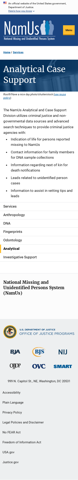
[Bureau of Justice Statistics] (39, 355)
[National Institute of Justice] (63, 350)
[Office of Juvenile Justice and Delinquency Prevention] (15, 367)
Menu (69, 30)
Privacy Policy (12, 412)
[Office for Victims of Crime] (39, 366)
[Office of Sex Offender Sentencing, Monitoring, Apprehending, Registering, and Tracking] (63, 365)
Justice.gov (10, 462)
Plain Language (13, 402)
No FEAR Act (11, 432)
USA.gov (8, 452)
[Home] (29, 30)
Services (18, 52)
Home (6, 52)
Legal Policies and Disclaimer (23, 422)
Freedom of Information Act (21, 442)
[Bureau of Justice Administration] (15, 350)
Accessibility (11, 392)
